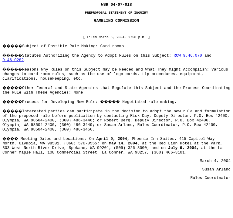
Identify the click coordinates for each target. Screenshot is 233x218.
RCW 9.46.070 (188, 55)
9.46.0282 (13, 60)
